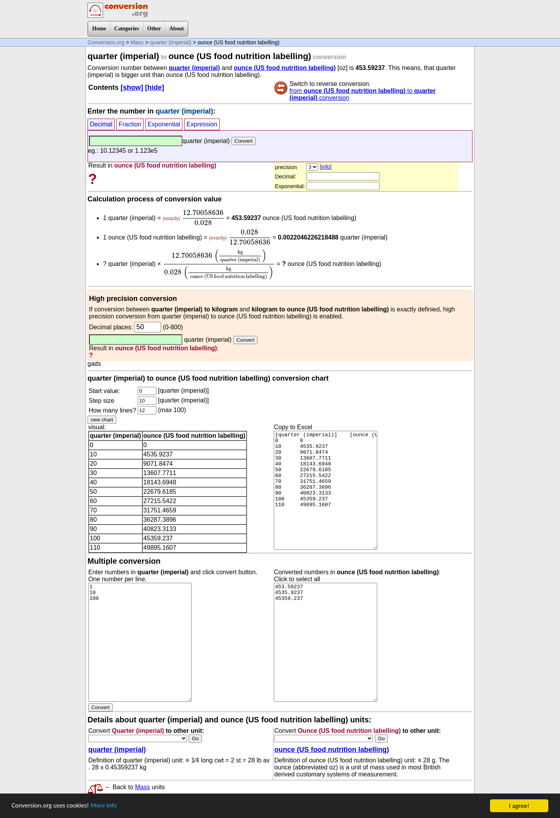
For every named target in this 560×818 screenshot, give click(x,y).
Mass (137, 42)
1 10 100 (140, 642)
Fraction (130, 124)
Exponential (164, 124)
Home (99, 28)
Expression (202, 124)
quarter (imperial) (170, 42)
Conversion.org (106, 42)
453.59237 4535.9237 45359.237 (325, 642)
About (176, 28)
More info (104, 806)
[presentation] (203, 218)
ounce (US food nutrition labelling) (285, 68)
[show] (132, 87)
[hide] (154, 87)
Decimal (101, 124)
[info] (325, 167)
